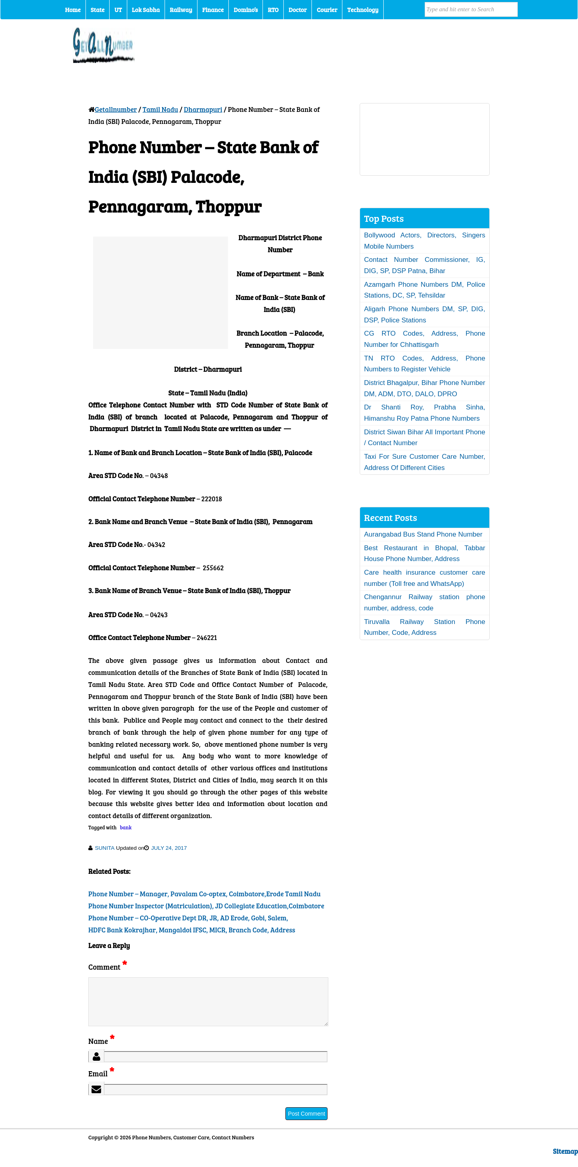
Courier (327, 10)
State (97, 10)
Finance (213, 10)
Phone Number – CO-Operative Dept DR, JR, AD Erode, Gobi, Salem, (188, 917)
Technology (363, 10)
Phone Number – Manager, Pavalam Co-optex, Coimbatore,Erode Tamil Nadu (204, 893)
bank (126, 827)
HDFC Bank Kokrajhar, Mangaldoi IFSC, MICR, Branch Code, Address (191, 929)
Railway (181, 10)
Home (73, 10)
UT (118, 10)
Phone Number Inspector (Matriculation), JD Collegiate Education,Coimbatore (206, 905)
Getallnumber (116, 109)
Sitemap (565, 1160)
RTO (273, 10)
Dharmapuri (203, 109)
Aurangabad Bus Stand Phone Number (423, 534)
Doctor (298, 10)
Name (101, 1050)
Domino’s (246, 10)
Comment (107, 967)
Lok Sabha (146, 10)
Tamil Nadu (160, 109)
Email (101, 1083)
